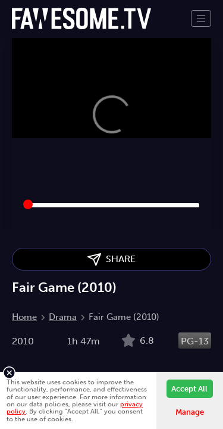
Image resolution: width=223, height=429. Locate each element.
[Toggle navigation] (201, 18)
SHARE (111, 259)
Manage (189, 412)
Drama (63, 317)
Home (24, 317)
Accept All (189, 388)
